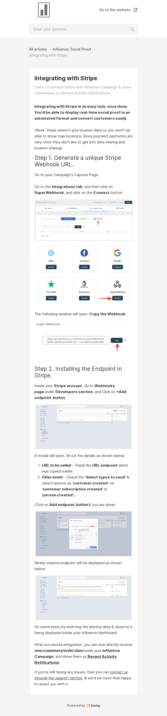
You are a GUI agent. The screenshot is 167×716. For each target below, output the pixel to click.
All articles (38, 49)
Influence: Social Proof (72, 49)
